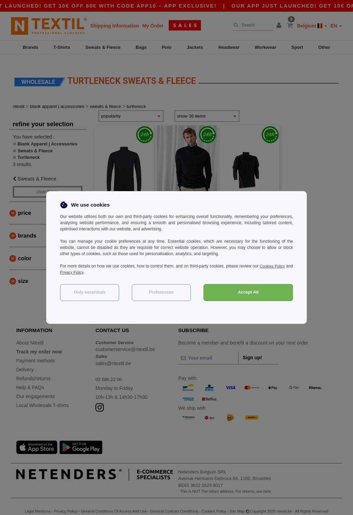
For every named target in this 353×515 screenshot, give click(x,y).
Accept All (248, 292)
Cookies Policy (279, 266)
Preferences (161, 292)
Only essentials (89, 292)
